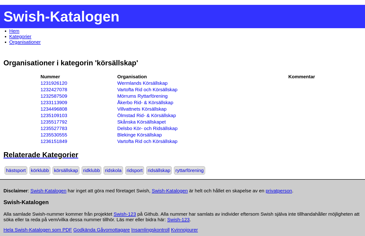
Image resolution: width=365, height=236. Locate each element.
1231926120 (54, 83)
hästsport (16, 170)
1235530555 (54, 134)
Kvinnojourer (184, 229)
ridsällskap (159, 170)
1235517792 (54, 121)
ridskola (113, 170)
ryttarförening (189, 170)
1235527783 (54, 128)
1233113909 (54, 102)
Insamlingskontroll (150, 229)
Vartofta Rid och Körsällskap (147, 89)
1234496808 (54, 109)
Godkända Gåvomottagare (101, 229)
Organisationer (25, 42)
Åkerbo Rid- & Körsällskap (145, 102)
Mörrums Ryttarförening (142, 96)
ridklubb (91, 170)
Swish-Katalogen (48, 190)
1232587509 (54, 96)
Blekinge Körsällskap (139, 134)
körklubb (40, 170)
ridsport (135, 170)
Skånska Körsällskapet (141, 121)
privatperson (279, 190)
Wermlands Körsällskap (142, 83)
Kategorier (20, 36)
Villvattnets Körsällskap (141, 109)
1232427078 (54, 89)
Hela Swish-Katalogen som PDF (37, 229)
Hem (14, 30)
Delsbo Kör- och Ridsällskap (147, 128)
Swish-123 (125, 214)
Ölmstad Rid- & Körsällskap (146, 115)
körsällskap (66, 170)
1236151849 (54, 141)
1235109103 (54, 115)
